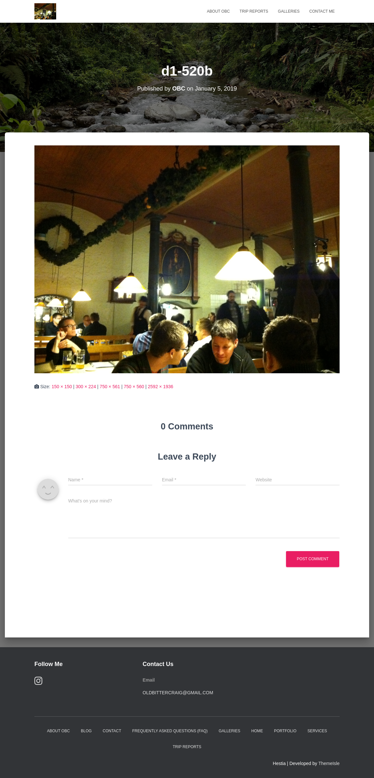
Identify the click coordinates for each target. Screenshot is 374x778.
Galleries (289, 11)
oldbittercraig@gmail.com (178, 692)
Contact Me (322, 11)
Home (257, 731)
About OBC (218, 11)
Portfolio (285, 731)
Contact (112, 731)
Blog (86, 731)
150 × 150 (62, 386)
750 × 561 (110, 386)
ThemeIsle (329, 763)
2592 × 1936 (160, 386)
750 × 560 (134, 386)
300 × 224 (86, 386)
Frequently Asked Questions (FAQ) (169, 731)
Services (317, 731)
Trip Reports (254, 11)
